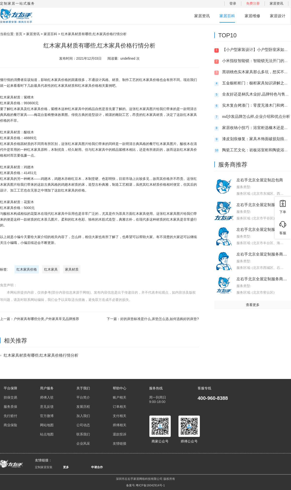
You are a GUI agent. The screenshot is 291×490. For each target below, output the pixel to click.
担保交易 (10, 397)
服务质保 (10, 407)
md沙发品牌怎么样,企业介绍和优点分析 (256, 116)
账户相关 (119, 397)
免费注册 (253, 3)
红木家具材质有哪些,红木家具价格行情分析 (41, 355)
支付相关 (119, 416)
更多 (66, 467)
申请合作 (97, 467)
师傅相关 (119, 425)
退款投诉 (119, 434)
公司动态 (83, 425)
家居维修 (252, 16)
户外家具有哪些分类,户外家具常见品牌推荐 (46, 319)
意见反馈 (47, 407)
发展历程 (83, 407)
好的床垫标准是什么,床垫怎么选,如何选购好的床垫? (159, 319)
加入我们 (83, 416)
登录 (232, 3)
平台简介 (83, 397)
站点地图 (47, 434)
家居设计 (277, 16)
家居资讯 (276, 3)
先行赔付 (10, 416)
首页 (19, 34)
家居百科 (227, 16)
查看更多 (252, 305)
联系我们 (83, 434)
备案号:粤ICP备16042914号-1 (145, 485)
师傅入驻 (47, 397)
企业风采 (83, 443)
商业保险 (10, 425)
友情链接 (119, 443)
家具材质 (72, 269)
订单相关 (119, 407)
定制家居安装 (43, 467)
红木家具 (51, 269)
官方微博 (47, 416)
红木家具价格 (26, 269)
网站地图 (47, 425)
